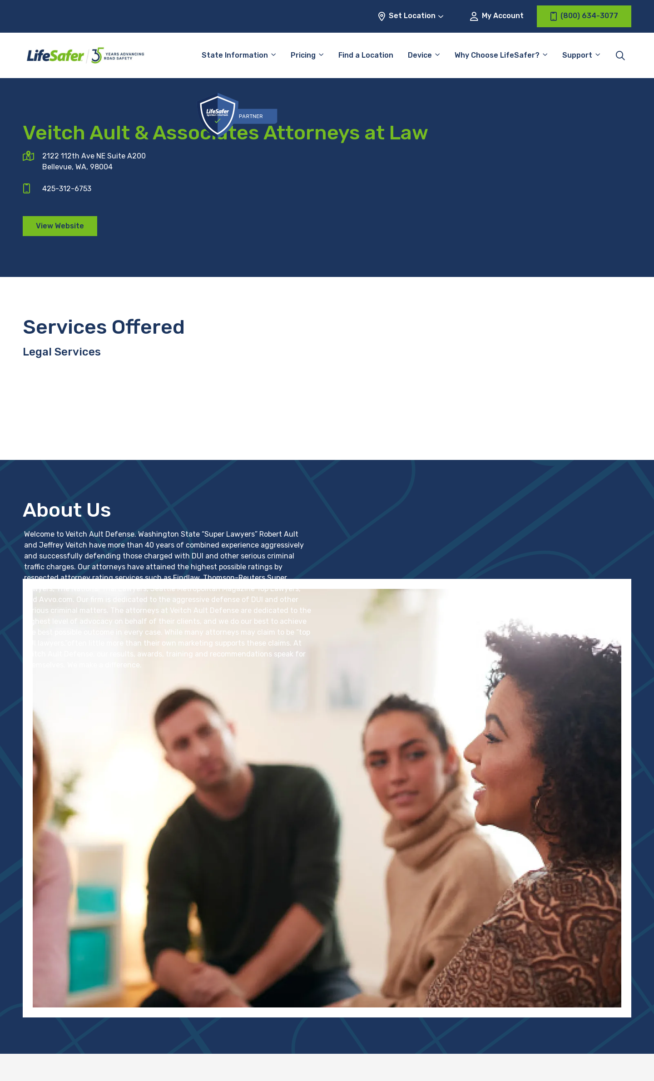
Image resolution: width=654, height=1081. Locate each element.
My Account (497, 16)
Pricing (303, 55)
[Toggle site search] (620, 55)
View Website (60, 226)
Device (420, 55)
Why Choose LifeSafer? (497, 55)
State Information (235, 55)
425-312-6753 (66, 188)
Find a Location (365, 55)
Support (577, 55)
